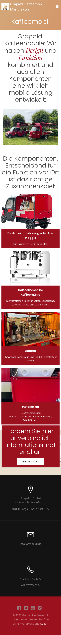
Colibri (44, 623)
